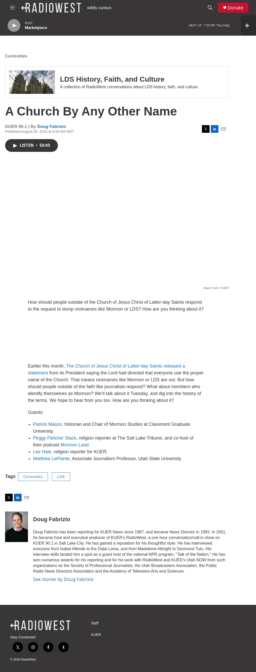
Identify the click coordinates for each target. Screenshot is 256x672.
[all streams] (248, 25)
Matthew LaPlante (51, 458)
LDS (61, 477)
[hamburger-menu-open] (12, 8)
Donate (235, 7)
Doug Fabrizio (51, 126)
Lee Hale (42, 451)
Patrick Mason (47, 424)
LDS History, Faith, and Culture (112, 79)
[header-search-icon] (210, 7)
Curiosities (16, 56)
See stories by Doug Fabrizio (63, 579)
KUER (96, 635)
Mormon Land (74, 444)
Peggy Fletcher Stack (54, 438)
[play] (14, 25)
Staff (94, 623)
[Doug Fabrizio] (16, 527)
